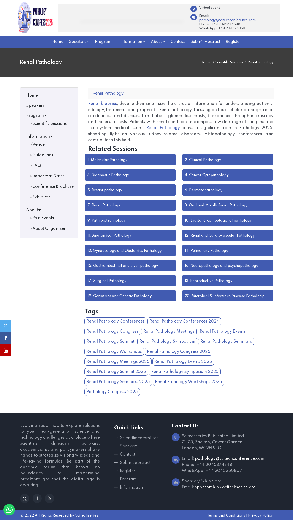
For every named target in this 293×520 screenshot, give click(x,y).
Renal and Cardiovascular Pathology (220, 235)
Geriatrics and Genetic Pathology (119, 296)
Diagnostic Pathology (108, 175)
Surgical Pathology (107, 280)
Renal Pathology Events (222, 331)
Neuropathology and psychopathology (221, 265)
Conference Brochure (53, 187)
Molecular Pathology (107, 159)
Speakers (35, 106)
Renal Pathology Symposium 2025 (185, 371)
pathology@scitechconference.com (227, 20)
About (33, 210)
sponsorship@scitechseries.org (225, 486)
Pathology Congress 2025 (112, 391)
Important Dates (48, 176)
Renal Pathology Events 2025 (183, 361)
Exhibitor (41, 197)
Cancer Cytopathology (207, 175)
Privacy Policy (260, 515)
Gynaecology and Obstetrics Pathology (124, 250)
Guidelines (42, 155)
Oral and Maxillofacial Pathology (216, 205)
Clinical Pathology (203, 159)
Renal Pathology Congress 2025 (178, 351)
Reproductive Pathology (208, 280)
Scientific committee (139, 437)
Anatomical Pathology (109, 235)
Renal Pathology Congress (112, 331)
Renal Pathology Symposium (167, 341)
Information (39, 136)
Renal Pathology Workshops (114, 351)
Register (127, 470)
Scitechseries (86, 515)
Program (36, 116)
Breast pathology (104, 190)
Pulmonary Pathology (206, 250)
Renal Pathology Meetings (169, 331)
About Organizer (49, 229)
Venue (38, 144)
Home (206, 62)
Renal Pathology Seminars (226, 341)
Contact (127, 454)
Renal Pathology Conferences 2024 (184, 321)
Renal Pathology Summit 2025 (116, 371)
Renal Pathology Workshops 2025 (188, 381)
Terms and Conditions (226, 515)
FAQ (36, 166)
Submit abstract (135, 462)
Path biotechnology (106, 220)
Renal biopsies (102, 104)
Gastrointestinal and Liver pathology (122, 265)
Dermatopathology (203, 190)
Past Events (43, 218)
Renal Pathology (163, 128)
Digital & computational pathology (218, 220)
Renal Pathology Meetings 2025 (118, 361)
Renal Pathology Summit (110, 341)
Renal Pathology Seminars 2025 (118, 381)
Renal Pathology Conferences (115, 321)
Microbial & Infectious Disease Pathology (224, 296)
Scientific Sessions (229, 62)
